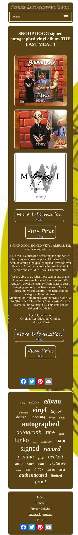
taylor (56, 411)
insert (51, 469)
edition (34, 403)
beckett (55, 457)
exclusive (58, 463)
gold (62, 469)
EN (37, 519)
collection (46, 441)
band (30, 464)
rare (50, 432)
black (38, 469)
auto (19, 463)
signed (29, 448)
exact (42, 464)
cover (52, 417)
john (22, 403)
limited (56, 476)
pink (41, 458)
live (35, 442)
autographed (40, 424)
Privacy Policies (40, 508)
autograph (29, 432)
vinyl (39, 410)
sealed (18, 470)
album (52, 401)
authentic (23, 412)
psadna (26, 456)
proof (40, 481)
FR (44, 519)
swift (62, 417)
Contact (40, 503)
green (61, 433)
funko (21, 439)
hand (61, 440)
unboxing (37, 417)
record (52, 448)
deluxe (21, 417)
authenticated (33, 475)
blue (27, 469)
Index (40, 497)
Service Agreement (40, 514)
